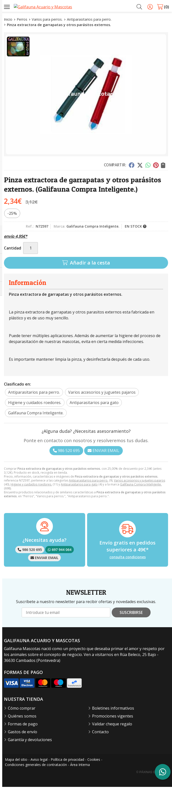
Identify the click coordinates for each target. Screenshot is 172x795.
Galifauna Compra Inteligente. (141, 492)
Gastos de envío (22, 740)
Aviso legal (39, 767)
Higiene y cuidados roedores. (31, 492)
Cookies (93, 767)
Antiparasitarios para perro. (88, 488)
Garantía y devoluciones (30, 747)
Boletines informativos (113, 716)
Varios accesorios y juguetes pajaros (139, 488)
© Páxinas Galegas (151, 780)
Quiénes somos (22, 724)
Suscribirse (131, 620)
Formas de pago (23, 732)
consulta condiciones (127, 565)
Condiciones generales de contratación (36, 772)
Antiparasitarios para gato (79, 492)
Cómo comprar (21, 716)
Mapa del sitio (16, 767)
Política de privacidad (67, 767)
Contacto (100, 740)
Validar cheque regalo (112, 732)
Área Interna (80, 772)
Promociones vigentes (112, 724)
